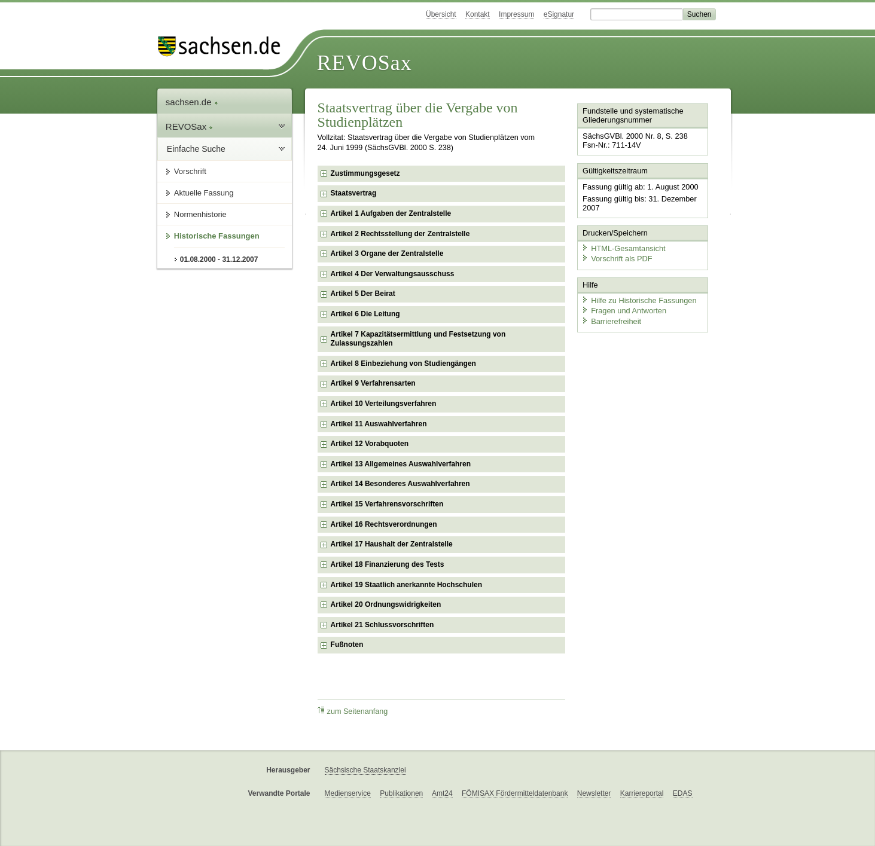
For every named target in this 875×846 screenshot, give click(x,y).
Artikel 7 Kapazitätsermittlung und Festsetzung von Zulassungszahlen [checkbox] (418, 339)
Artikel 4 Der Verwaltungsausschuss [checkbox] (393, 274)
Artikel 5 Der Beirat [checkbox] (363, 293)
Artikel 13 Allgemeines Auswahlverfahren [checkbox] (401, 464)
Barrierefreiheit (611, 321)
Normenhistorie (200, 214)
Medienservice (348, 793)
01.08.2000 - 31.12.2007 (219, 259)
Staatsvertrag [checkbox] (354, 193)
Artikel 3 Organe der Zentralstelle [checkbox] (387, 253)
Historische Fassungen (217, 235)
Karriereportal (642, 793)
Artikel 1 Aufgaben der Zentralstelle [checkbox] (391, 213)
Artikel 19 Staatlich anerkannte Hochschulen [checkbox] (406, 585)
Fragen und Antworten (623, 310)
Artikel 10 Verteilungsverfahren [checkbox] (384, 403)
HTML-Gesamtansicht (623, 248)
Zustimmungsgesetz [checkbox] (365, 173)
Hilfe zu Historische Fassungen (638, 300)
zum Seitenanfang (353, 711)
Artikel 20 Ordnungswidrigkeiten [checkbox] (386, 604)
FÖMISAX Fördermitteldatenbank (515, 793)
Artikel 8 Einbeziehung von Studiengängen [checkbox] (403, 363)
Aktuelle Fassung (204, 192)
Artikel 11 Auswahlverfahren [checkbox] (379, 424)
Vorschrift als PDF (616, 258)
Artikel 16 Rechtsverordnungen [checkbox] (384, 524)
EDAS (683, 793)
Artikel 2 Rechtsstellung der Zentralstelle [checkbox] (400, 234)
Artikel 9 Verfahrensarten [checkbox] (373, 383)
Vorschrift (190, 171)
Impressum (516, 14)
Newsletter (594, 793)
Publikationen (401, 793)
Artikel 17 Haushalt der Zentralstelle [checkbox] (392, 544)
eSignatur (559, 14)
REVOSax (364, 63)
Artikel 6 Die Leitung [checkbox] (365, 314)
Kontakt (477, 14)
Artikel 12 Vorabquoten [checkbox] (369, 443)
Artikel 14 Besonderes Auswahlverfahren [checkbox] (400, 483)
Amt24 (442, 793)
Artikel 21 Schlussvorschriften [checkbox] (382, 625)
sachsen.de (192, 102)
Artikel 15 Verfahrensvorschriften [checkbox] (387, 504)
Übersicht (441, 14)
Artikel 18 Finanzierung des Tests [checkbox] (387, 564)
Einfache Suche (196, 149)
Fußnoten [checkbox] (347, 644)
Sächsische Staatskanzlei (365, 770)
